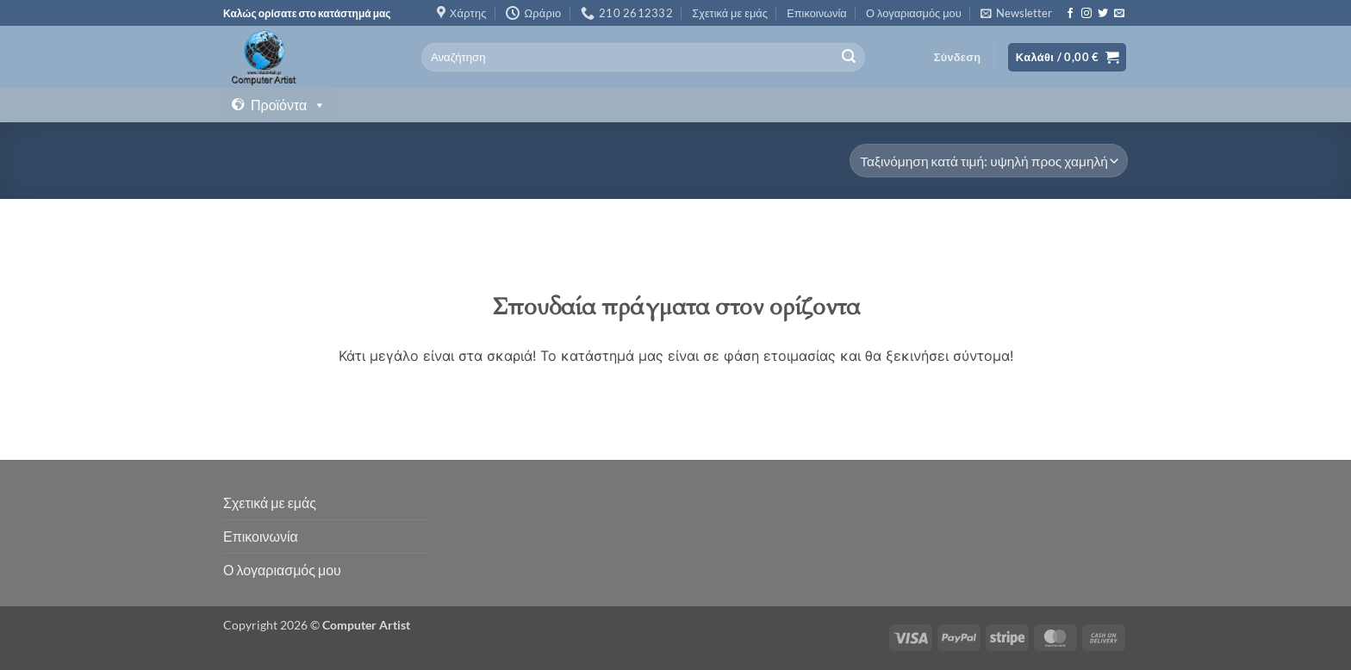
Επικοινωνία (816, 13)
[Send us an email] (1119, 14)
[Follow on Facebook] (1070, 14)
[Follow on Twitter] (1103, 14)
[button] (1016, 13)
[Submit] (848, 57)
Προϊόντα (288, 105)
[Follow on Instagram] (1086, 14)
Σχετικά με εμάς (730, 13)
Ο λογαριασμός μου (914, 13)
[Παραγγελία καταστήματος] (989, 160)
